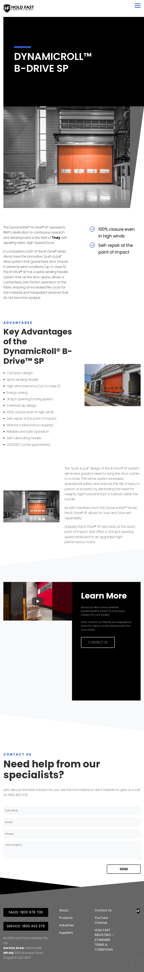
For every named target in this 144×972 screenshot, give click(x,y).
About (63, 910)
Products (66, 918)
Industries (66, 925)
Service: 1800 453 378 (26, 926)
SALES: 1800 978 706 (26, 912)
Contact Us (97, 642)
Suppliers (66, 933)
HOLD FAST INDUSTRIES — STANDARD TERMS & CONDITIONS (104, 940)
